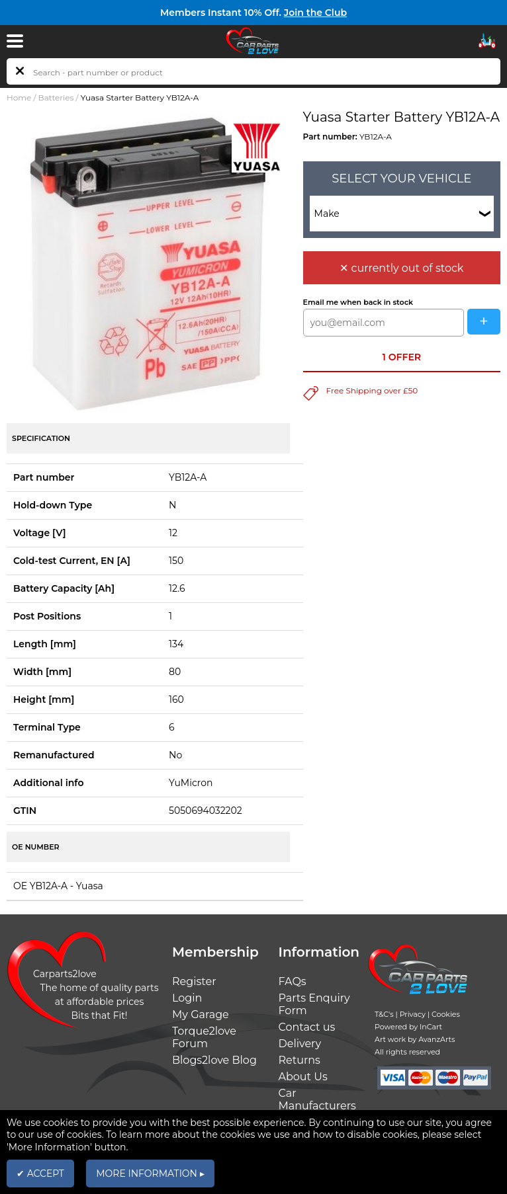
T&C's (384, 1014)
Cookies (446, 1014)
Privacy (413, 1014)
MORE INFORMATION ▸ (150, 1173)
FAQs (292, 981)
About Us (303, 1076)
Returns (299, 1060)
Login (187, 998)
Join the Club (315, 13)
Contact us (307, 1027)
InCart (431, 1026)
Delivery (300, 1043)
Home (19, 97)
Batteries (56, 97)
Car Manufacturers (317, 1099)
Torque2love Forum (204, 1037)
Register (194, 981)
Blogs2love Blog (214, 1060)
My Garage (200, 1014)
